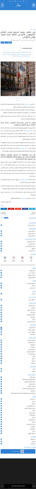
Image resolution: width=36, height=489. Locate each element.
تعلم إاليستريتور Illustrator (28, 389)
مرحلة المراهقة (31, 275)
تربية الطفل (31, 271)
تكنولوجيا (32, 345)
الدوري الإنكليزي (30, 283)
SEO (33, 319)
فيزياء (33, 417)
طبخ (33, 369)
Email (2, 42)
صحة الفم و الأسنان (30, 246)
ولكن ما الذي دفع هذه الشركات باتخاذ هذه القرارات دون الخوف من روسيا (17, 52)
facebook (6, 218)
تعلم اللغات (31, 377)
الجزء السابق (27, 104)
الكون (33, 404)
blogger (2, 218)
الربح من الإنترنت (30, 310)
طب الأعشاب (31, 251)
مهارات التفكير (31, 330)
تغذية (33, 371)
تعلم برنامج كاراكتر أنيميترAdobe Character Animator (22, 393)
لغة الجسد (32, 334)
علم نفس (32, 399)
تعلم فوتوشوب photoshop (28, 379)
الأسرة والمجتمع (30, 352)
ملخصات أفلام (31, 225)
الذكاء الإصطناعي (30, 424)
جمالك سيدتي (31, 231)
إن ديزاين (32, 391)
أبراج (33, 356)
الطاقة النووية (31, 433)
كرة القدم (32, 288)
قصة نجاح (32, 312)
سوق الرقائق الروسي (28, 131)
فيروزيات (32, 363)
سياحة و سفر (31, 349)
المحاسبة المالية (30, 322)
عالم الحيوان (31, 413)
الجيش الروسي (24, 148)
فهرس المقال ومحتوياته (26, 48)
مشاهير (32, 347)
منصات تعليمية (31, 386)
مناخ (33, 431)
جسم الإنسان (31, 420)
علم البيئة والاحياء (30, 406)
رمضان (33, 442)
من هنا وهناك (31, 343)
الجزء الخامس (23, 198)
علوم (33, 401)
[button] (18, 451)
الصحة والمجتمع (30, 242)
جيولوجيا (32, 427)
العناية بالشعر (31, 236)
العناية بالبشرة (31, 234)
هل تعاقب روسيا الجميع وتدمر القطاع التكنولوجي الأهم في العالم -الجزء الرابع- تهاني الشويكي (18, 34)
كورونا (33, 249)
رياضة (33, 286)
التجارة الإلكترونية (30, 315)
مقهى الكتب (31, 300)
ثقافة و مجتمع (31, 340)
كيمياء (32, 422)
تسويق (32, 308)
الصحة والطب (31, 244)
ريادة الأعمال (31, 306)
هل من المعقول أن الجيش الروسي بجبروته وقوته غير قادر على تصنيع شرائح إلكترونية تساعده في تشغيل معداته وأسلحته (16, 55)
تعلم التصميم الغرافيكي (29, 382)
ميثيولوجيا (32, 429)
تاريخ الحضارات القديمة (29, 408)
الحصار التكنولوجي (24, 180)
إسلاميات (32, 439)
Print (6, 42)
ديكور (33, 361)
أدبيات (33, 294)
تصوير (33, 359)
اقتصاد (2, 205)
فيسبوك (32, 317)
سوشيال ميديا (31, 354)
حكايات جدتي (31, 273)
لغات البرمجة (31, 384)
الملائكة (32, 444)
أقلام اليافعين (31, 278)
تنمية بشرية (31, 328)
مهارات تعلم (31, 332)
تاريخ (33, 411)
